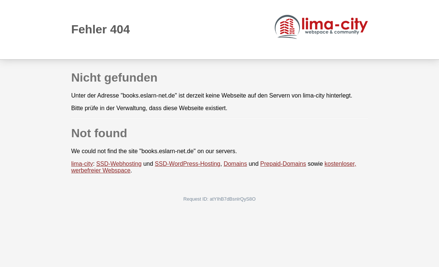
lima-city (82, 164)
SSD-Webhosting (119, 164)
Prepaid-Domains (283, 164)
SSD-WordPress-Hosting (188, 164)
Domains (235, 164)
